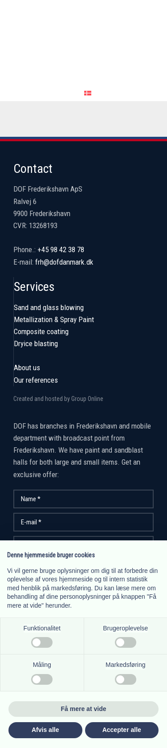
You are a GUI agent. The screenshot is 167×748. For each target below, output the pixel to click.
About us (27, 367)
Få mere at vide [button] (83, 708)
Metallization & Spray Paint (54, 319)
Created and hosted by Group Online (58, 398)
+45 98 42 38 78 (60, 249)
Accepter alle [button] (121, 729)
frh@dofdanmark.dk (64, 262)
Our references (36, 380)
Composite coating (41, 331)
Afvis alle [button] (45, 729)
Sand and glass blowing (49, 307)
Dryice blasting (36, 343)
